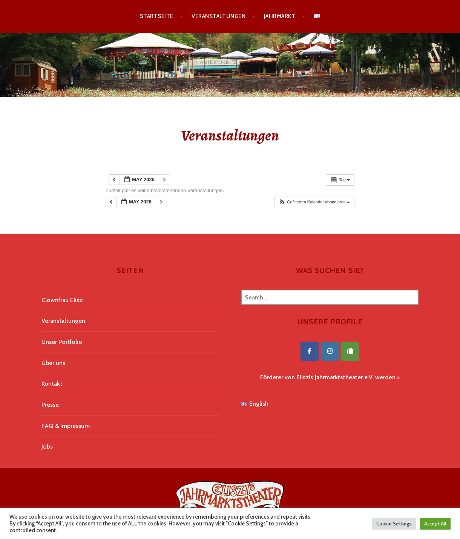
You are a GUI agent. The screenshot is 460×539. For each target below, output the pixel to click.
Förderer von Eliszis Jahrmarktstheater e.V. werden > (330, 377)
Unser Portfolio (61, 341)
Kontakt (51, 383)
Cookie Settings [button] (393, 524)
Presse (50, 404)
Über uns (53, 362)
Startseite (156, 16)
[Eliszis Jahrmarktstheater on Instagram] (330, 351)
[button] (314, 202)
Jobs (47, 446)
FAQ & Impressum (65, 425)
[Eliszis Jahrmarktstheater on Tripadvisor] (350, 351)
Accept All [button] (435, 524)
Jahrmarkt (280, 16)
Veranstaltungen (218, 16)
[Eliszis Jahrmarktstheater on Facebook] (310, 351)
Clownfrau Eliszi (62, 300)
